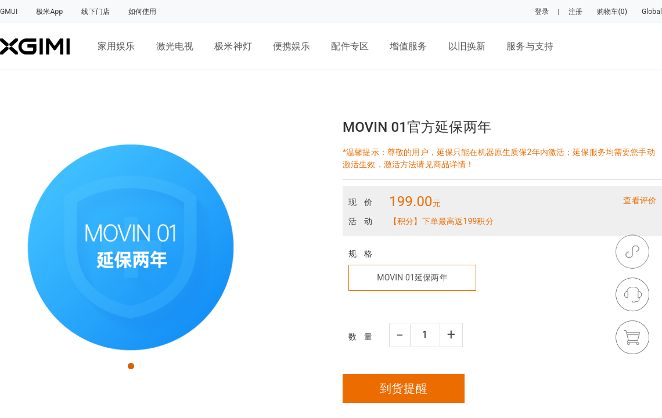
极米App (49, 12)
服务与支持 (529, 46)
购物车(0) (612, 12)
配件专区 (350, 46)
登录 (542, 12)
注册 (575, 12)
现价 (364, 202)
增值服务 (408, 46)
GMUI (8, 12)
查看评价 (639, 200)
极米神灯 (233, 46)
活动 (364, 221)
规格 (364, 253)
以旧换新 (467, 46)
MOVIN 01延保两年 (412, 277)
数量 (364, 336)
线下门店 (95, 12)
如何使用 (142, 12)
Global (652, 12)
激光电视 (175, 46)
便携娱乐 (292, 46)
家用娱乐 (116, 46)
